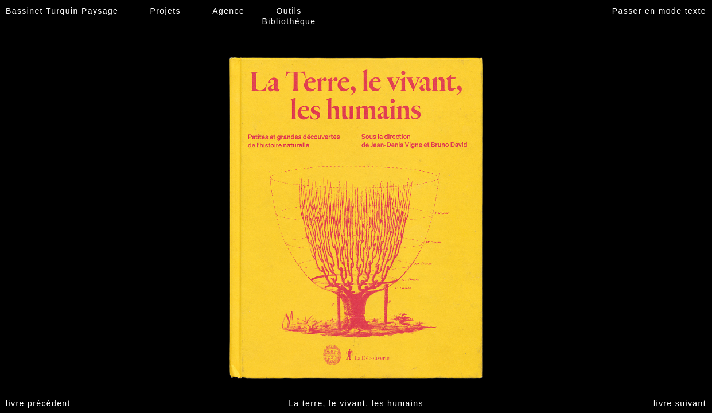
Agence (228, 10)
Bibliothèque (289, 21)
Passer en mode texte (659, 10)
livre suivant (679, 403)
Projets (165, 10)
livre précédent (38, 403)
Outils (288, 10)
